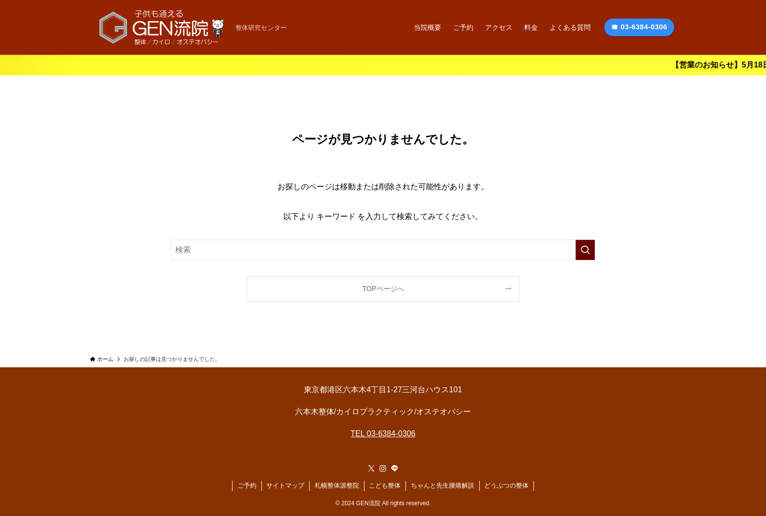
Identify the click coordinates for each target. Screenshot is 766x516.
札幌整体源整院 (337, 485)
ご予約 (246, 485)
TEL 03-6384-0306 (383, 433)
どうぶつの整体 (506, 485)
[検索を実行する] (585, 250)
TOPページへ (383, 288)
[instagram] (383, 468)
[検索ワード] (383, 250)
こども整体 (385, 485)
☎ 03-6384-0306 (639, 27)
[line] (394, 468)
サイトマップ (285, 485)
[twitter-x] (371, 468)
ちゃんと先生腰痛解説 (442, 485)
